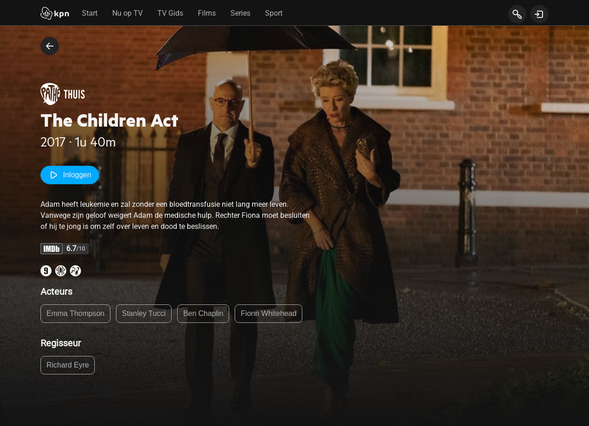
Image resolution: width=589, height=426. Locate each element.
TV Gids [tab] (170, 13)
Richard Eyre (67, 365)
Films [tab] (207, 13)
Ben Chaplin (203, 313)
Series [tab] (240, 13)
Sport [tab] (274, 13)
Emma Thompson (75, 313)
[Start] (55, 14)
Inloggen (69, 175)
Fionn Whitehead (268, 313)
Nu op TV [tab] (127, 13)
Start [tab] (90, 13)
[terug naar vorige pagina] (49, 46)
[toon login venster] (539, 14)
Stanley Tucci (144, 313)
